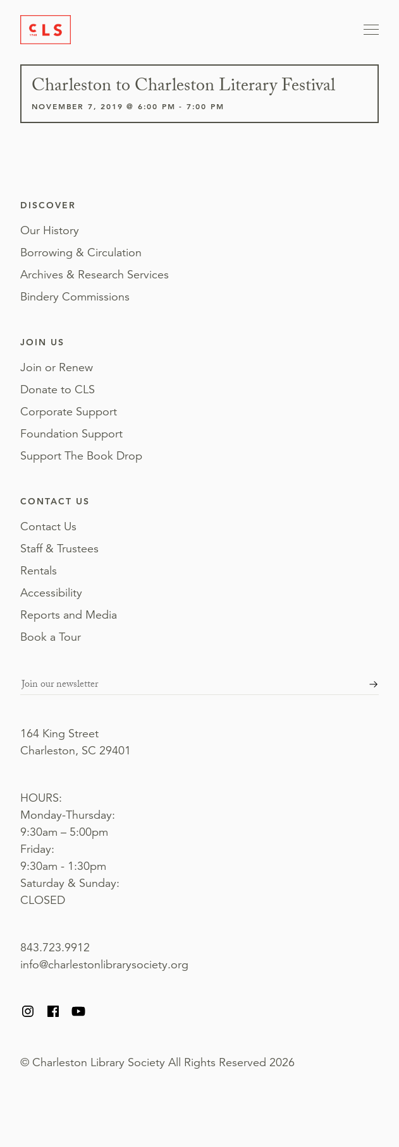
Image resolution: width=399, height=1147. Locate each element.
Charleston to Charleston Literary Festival (183, 88)
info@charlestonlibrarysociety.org (104, 965)
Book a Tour (50, 637)
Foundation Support (71, 434)
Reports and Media (68, 615)
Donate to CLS (57, 389)
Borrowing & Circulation (81, 252)
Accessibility (51, 593)
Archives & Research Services (94, 275)
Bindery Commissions (75, 297)
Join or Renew (56, 367)
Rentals (38, 571)
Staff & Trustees (59, 549)
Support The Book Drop (81, 456)
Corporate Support (68, 412)
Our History (49, 230)
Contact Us (48, 526)
